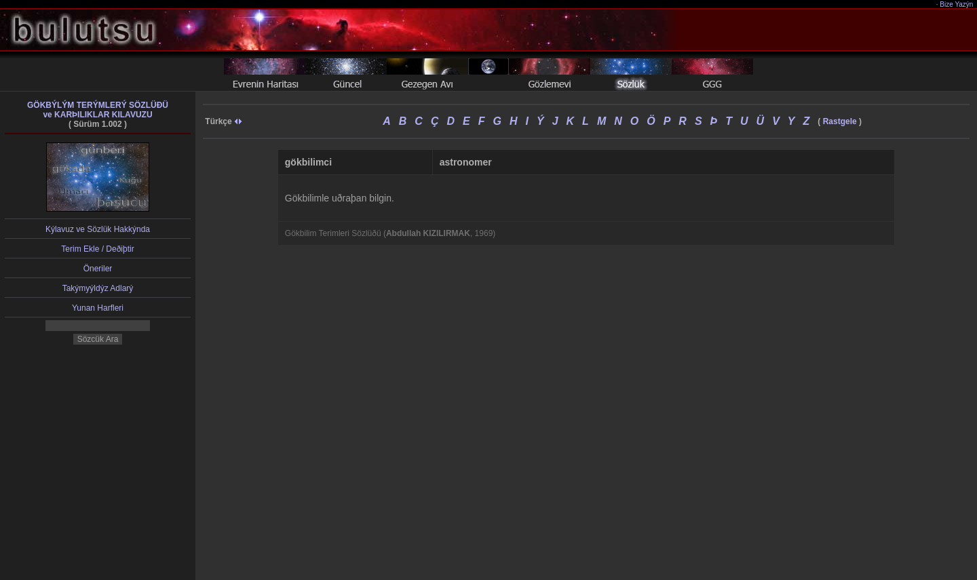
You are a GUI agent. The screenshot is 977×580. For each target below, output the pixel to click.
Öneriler (98, 268)
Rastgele (840, 121)
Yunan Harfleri (97, 308)
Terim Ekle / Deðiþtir (97, 249)
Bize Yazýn (957, 4)
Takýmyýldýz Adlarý (98, 288)
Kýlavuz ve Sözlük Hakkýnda (97, 229)
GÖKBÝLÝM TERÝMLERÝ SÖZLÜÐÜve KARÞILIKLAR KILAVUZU (97, 109)
